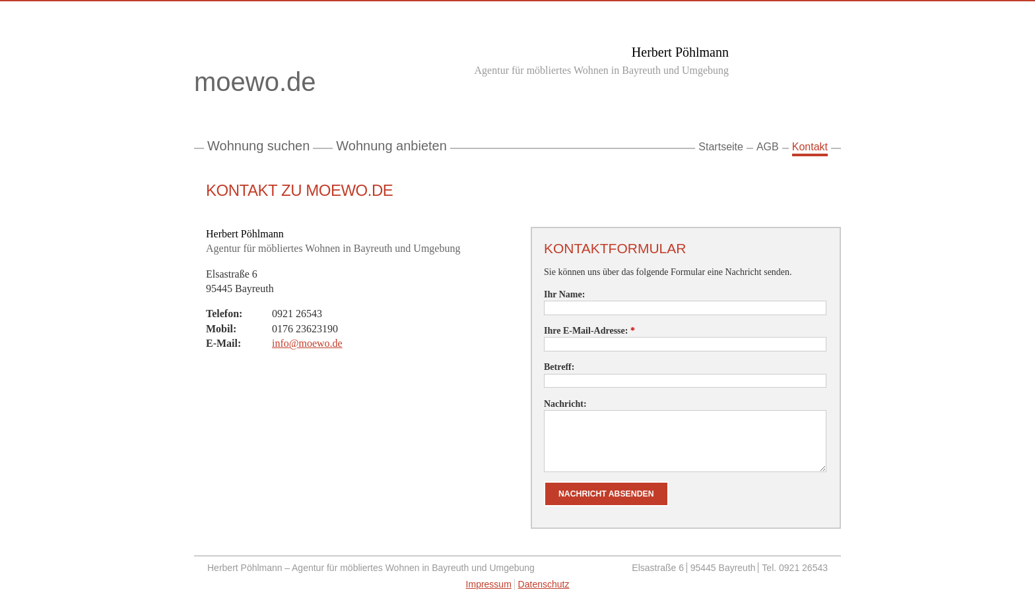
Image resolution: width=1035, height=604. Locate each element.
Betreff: (559, 367)
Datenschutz (544, 584)
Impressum (489, 584)
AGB (767, 146)
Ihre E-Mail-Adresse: (589, 331)
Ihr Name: (564, 294)
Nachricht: (565, 404)
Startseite (720, 146)
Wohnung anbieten (391, 145)
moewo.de (283, 84)
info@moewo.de (307, 343)
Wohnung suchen (258, 145)
